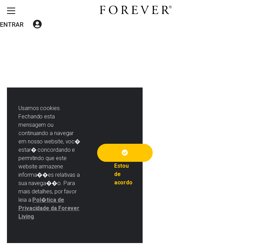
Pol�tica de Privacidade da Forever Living (48, 208)
